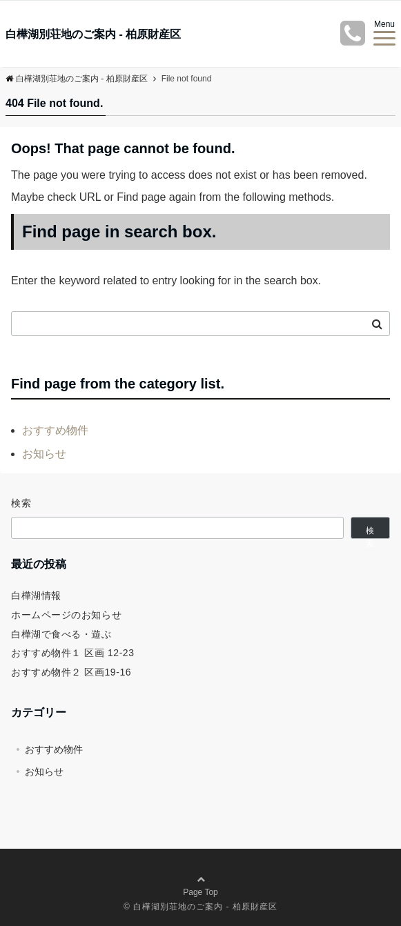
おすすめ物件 (55, 430)
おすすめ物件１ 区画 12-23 (73, 652)
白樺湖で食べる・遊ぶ (61, 634)
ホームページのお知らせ (66, 614)
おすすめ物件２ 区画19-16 (71, 672)
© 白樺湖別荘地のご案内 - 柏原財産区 (200, 907)
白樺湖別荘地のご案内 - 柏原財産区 (93, 34)
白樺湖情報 (36, 595)
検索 (21, 503)
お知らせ (44, 454)
